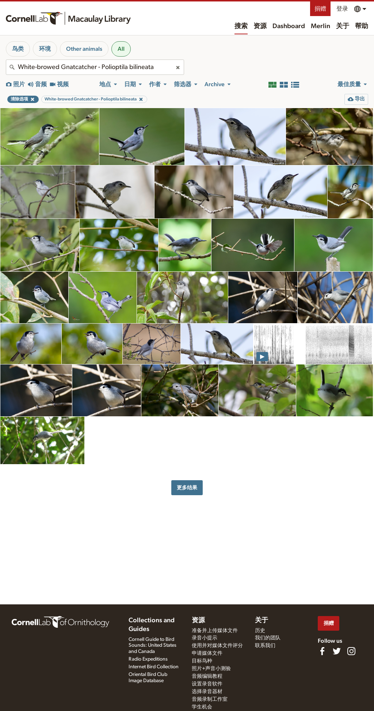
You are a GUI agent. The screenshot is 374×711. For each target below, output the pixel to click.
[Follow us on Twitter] (336, 651)
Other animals (84, 49)
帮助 (361, 26)
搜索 (241, 26)
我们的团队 (267, 638)
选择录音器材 (207, 691)
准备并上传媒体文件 (215, 630)
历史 (260, 630)
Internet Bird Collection (154, 666)
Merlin (320, 26)
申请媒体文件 (207, 653)
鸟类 (18, 49)
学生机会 (202, 707)
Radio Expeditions (148, 659)
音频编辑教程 (207, 676)
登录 (342, 9)
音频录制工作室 (210, 699)
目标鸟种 (202, 661)
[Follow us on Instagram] (351, 651)
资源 (260, 26)
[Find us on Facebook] (322, 651)
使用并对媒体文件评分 (217, 645)
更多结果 (187, 487)
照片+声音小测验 (211, 668)
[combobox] (95, 67)
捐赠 (320, 9)
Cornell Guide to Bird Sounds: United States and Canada (152, 645)
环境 (45, 49)
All (121, 49)
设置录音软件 (207, 684)
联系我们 (265, 645)
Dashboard (288, 26)
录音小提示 (204, 638)
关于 (342, 26)
